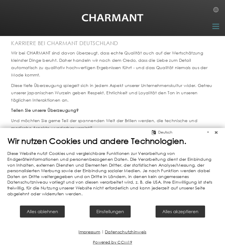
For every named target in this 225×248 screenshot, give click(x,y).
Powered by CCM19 (112, 242)
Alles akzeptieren (180, 211)
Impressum (89, 232)
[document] (112, 170)
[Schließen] (216, 132)
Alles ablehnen (42, 211)
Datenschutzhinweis (125, 232)
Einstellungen (110, 211)
